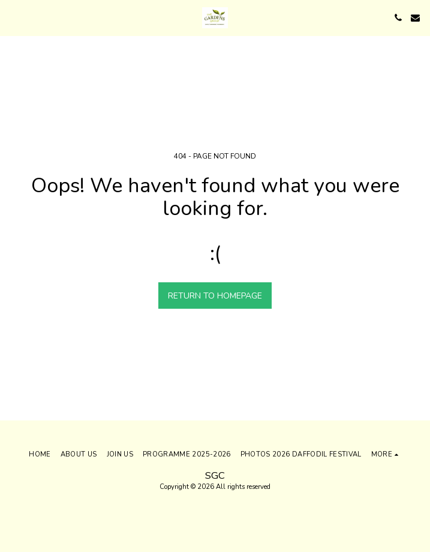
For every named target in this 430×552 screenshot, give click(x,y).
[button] (13, 17)
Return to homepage (215, 296)
